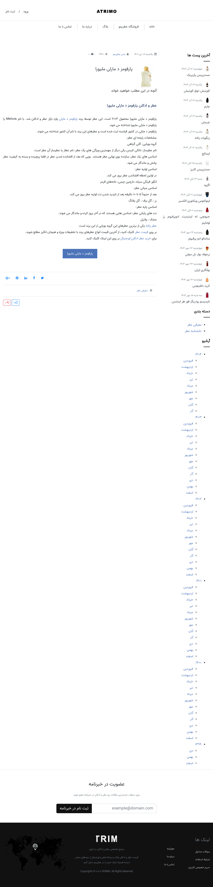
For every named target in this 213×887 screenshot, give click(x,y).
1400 (198, 662)
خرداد (189, 373)
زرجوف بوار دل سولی (197, 254)
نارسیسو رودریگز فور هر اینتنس (191, 301)
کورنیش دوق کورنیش (197, 90)
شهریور (188, 392)
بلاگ (105, 26)
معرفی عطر (194, 324)
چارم (207, 106)
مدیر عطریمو (119, 54)
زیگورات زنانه (202, 137)
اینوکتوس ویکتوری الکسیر (194, 200)
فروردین (188, 360)
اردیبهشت (187, 366)
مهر (191, 398)
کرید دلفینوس (201, 285)
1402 (198, 499)
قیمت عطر (141, 232)
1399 (198, 744)
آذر (191, 411)
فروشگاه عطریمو (129, 26)
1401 (198, 580)
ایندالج (206, 153)
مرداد (190, 385)
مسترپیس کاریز (200, 169)
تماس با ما (65, 26)
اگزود (207, 185)
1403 (198, 417)
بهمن (190, 486)
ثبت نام (10, 11)
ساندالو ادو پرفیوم (199, 238)
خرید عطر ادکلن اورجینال (135, 238)
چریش (205, 122)
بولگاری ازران (202, 270)
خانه (152, 26)
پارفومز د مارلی (68, 118)
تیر (191, 379)
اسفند (189, 492)
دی (191, 480)
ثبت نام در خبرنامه (74, 808)
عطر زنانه (151, 225)
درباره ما (87, 26)
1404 (198, 354)
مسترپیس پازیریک (198, 75)
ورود (25, 11)
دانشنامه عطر (193, 331)
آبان (190, 404)
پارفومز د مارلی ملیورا (113, 69)
